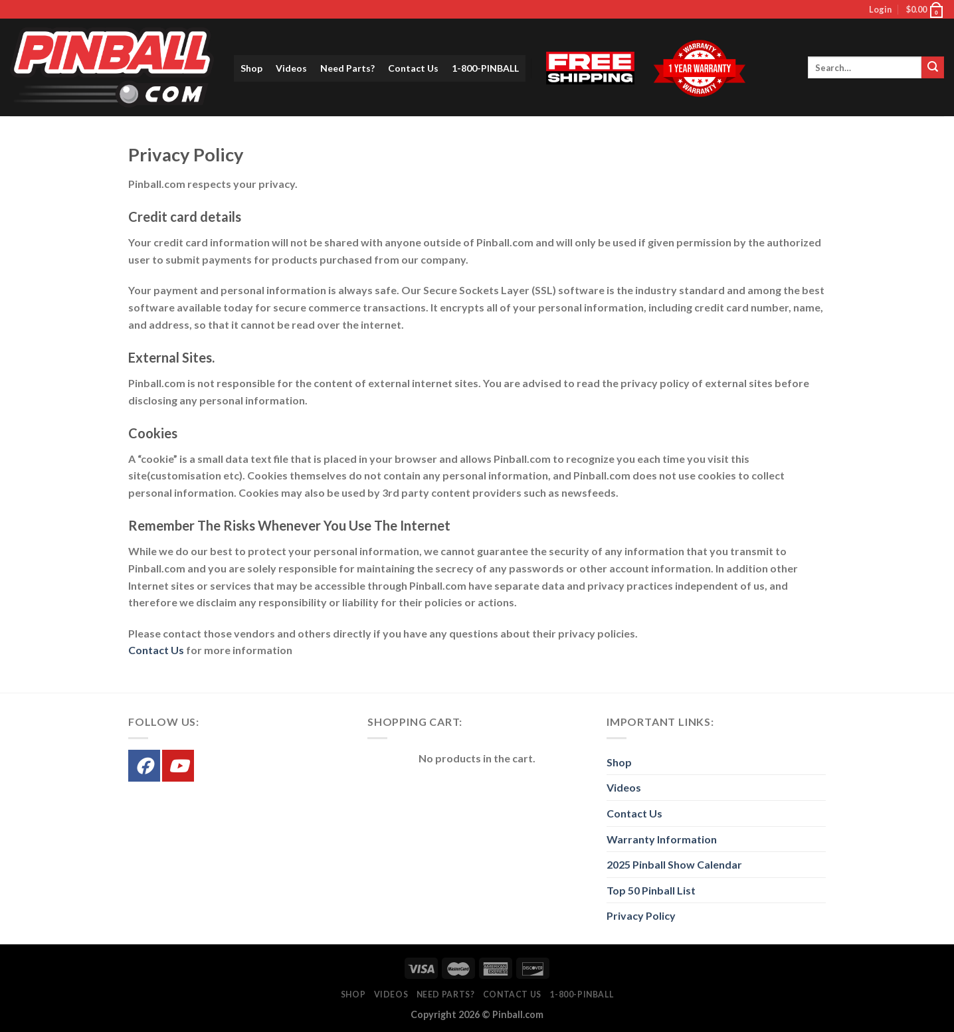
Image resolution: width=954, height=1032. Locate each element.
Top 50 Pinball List (651, 890)
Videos (291, 68)
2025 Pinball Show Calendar (674, 864)
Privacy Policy (641, 915)
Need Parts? (347, 68)
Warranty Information (662, 839)
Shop (251, 68)
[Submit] (932, 67)
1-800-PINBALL (485, 68)
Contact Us (413, 68)
